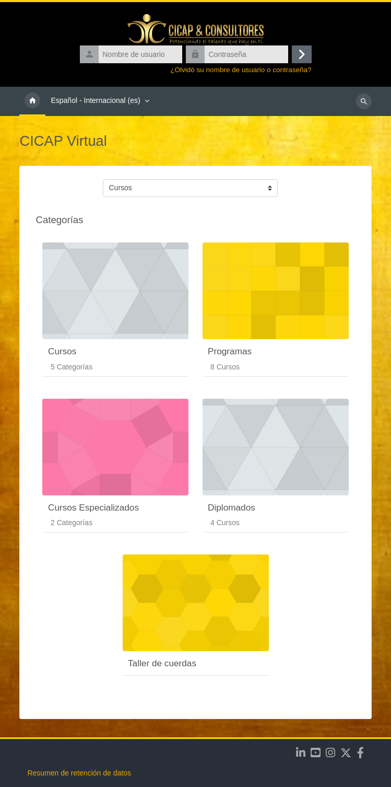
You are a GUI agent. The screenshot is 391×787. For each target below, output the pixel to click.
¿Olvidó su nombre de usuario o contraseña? (240, 70)
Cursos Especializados (93, 507)
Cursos (62, 351)
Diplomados (231, 507)
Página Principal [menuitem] (32, 101)
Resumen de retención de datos (79, 773)
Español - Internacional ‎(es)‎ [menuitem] (95, 100)
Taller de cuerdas (162, 663)
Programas (230, 351)
